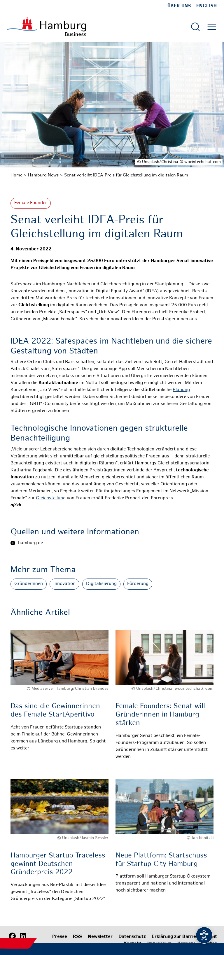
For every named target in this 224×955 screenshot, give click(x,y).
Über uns (179, 6)
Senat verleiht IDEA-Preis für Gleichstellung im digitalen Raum (126, 175)
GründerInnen (28, 584)
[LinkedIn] (22, 936)
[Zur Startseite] (46, 26)
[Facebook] (12, 936)
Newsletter (100, 937)
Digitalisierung (101, 584)
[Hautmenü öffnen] (211, 27)
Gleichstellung (51, 498)
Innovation (64, 584)
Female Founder (30, 203)
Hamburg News (43, 175)
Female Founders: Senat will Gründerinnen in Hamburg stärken (160, 715)
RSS (77, 937)
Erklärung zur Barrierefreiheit (184, 937)
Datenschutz (132, 937)
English (206, 6)
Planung (181, 390)
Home (16, 175)
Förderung (137, 584)
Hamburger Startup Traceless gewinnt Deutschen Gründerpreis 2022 (57, 864)
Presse (59, 937)
